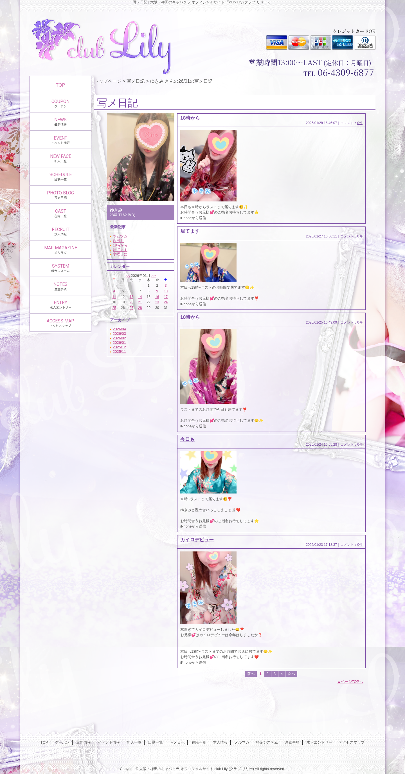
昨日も (118, 241)
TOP (60, 85)
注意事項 (292, 742)
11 (114, 297)
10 (166, 291)
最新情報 (83, 742)
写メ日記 (136, 81)
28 (140, 308)
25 (114, 308)
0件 (360, 123)
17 (166, 297)
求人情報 (220, 742)
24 (166, 302)
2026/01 (119, 342)
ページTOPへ (352, 681)
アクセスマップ (351, 742)
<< (127, 275)
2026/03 (119, 333)
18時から (120, 245)
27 (131, 308)
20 (131, 302)
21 (140, 302)
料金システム (267, 742)
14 (140, 297)
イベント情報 (109, 742)
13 (131, 297)
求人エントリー (319, 742)
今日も (187, 439)
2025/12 (119, 347)
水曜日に (120, 254)
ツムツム (120, 236)
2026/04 (119, 329)
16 (157, 297)
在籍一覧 (199, 742)
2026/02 (119, 338)
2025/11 (119, 351)
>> (153, 275)
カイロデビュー (197, 539)
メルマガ (242, 742)
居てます (120, 250)
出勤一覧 (155, 742)
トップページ (107, 81)
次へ (291, 674)
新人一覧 (134, 742)
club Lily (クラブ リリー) (234, 769)
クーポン (62, 742)
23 (157, 302)
